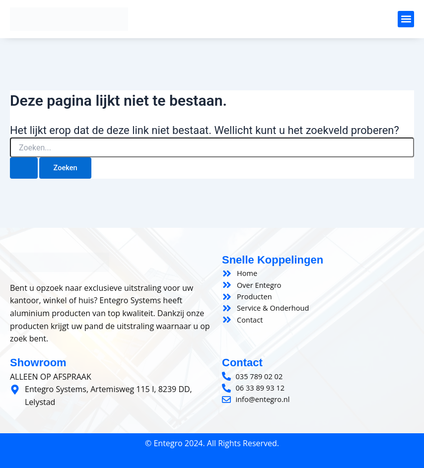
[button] (406, 19)
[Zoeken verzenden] (24, 168)
